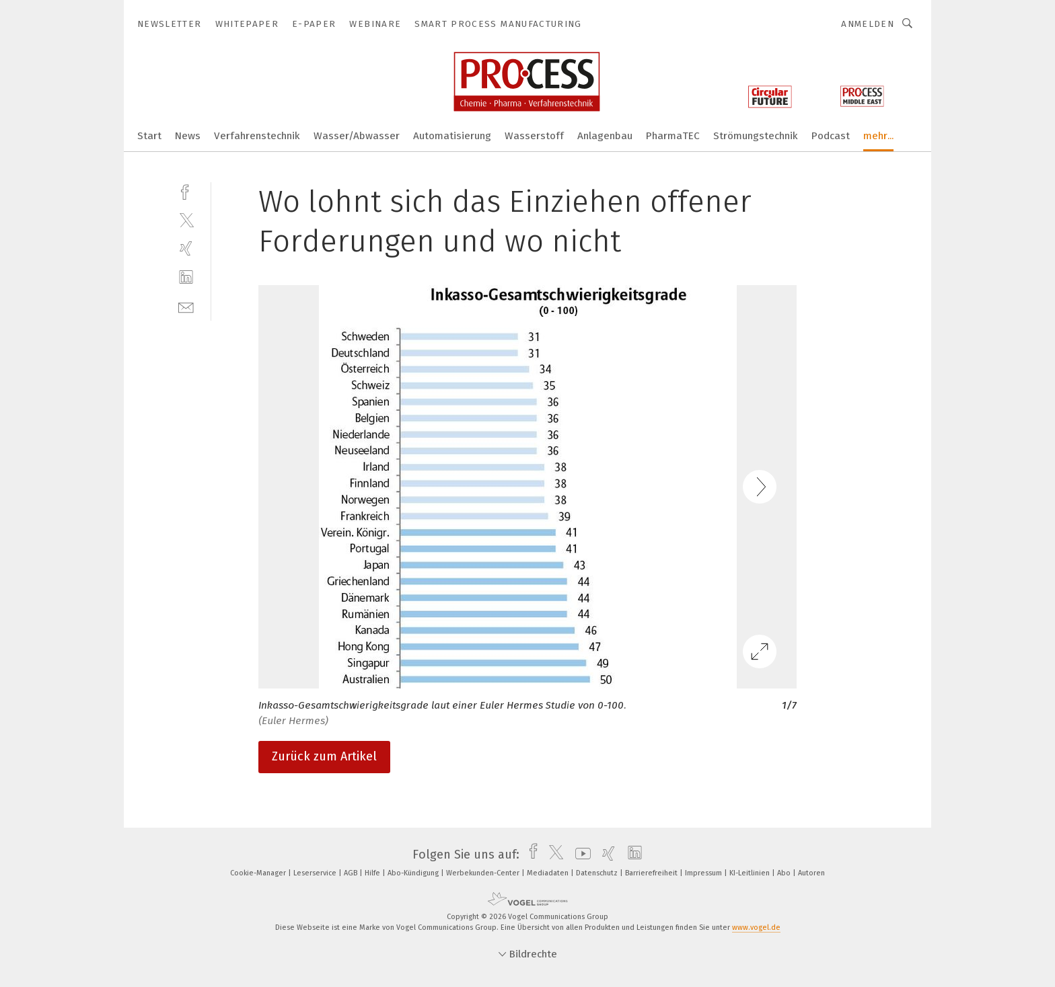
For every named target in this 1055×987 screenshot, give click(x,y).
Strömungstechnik (755, 136)
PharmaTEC (673, 136)
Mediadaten (549, 873)
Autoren (811, 873)
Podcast (830, 136)
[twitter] (186, 219)
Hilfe (373, 873)
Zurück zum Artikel (324, 756)
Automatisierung (452, 136)
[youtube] (580, 854)
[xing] (186, 248)
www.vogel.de (756, 927)
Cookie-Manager (259, 873)
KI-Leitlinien (750, 873)
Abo (785, 873)
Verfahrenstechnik (257, 136)
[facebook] (186, 190)
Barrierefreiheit (652, 873)
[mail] (186, 306)
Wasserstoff (534, 136)
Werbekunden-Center (483, 873)
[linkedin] (186, 277)
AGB (351, 873)
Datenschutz (598, 873)
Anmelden (867, 24)
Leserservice (315, 873)
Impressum (704, 873)
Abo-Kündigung (414, 873)
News (188, 136)
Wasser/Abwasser (357, 136)
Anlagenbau (604, 136)
